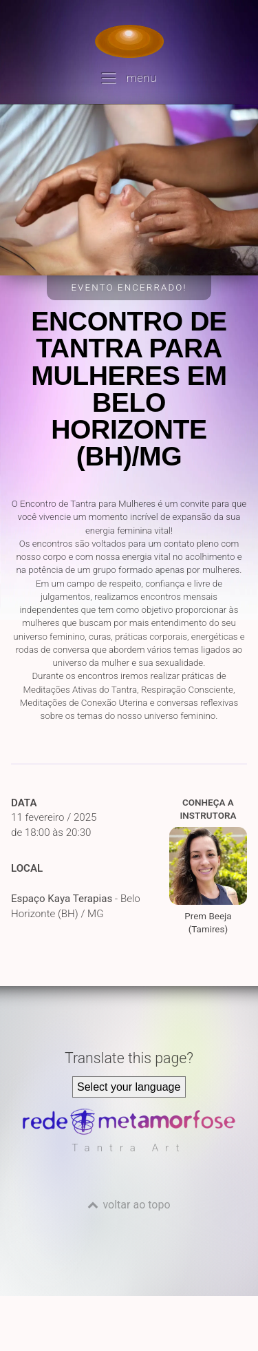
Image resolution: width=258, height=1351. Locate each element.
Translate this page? (129, 1058)
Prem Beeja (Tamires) (208, 880)
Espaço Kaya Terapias (61, 898)
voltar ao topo (136, 1204)
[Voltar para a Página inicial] (129, 41)
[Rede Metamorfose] (129, 1131)
